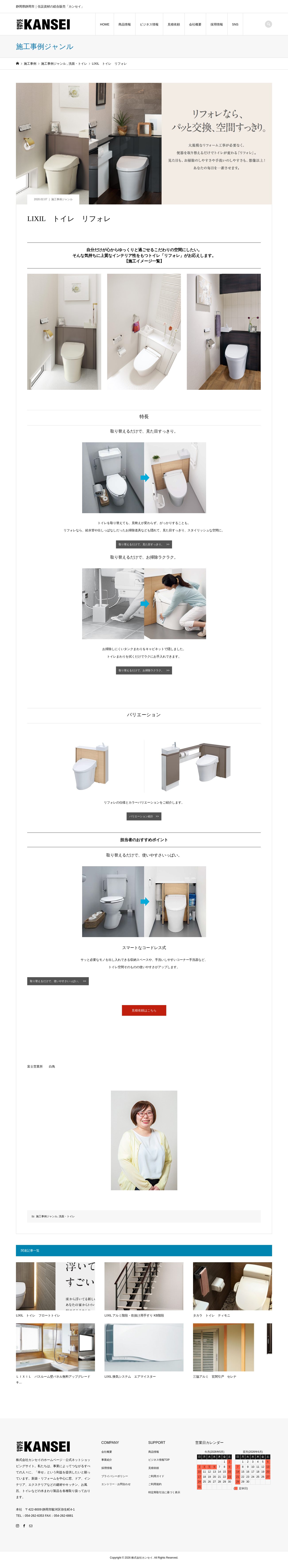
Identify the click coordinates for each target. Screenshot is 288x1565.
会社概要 (195, 24)
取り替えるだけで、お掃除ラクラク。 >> (144, 670)
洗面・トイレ (67, 1217)
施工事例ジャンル (62, 199)
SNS (235, 24)
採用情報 (217, 24)
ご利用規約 (155, 1485)
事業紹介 (106, 1460)
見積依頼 (174, 24)
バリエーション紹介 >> (144, 817)
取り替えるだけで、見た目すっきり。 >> (144, 544)
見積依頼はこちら (144, 1011)
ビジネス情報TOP (159, 1460)
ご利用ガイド (156, 1476)
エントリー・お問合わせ (116, 1485)
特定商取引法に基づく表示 (164, 1493)
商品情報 (124, 24)
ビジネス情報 (149, 24)
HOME (104, 24)
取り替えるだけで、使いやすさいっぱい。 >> (58, 981)
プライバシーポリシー (114, 1476)
